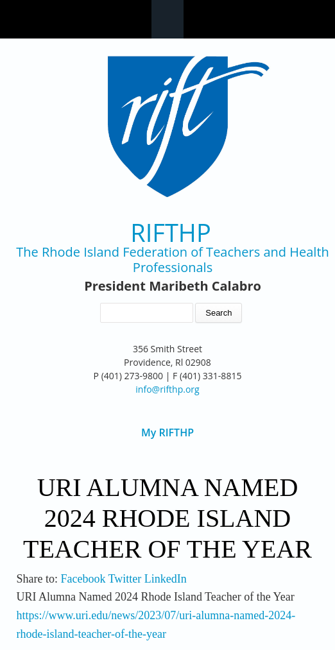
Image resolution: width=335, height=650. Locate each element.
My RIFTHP (167, 433)
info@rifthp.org (167, 389)
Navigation (167, 19)
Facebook (82, 578)
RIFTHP (170, 233)
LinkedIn (165, 578)
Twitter (125, 578)
